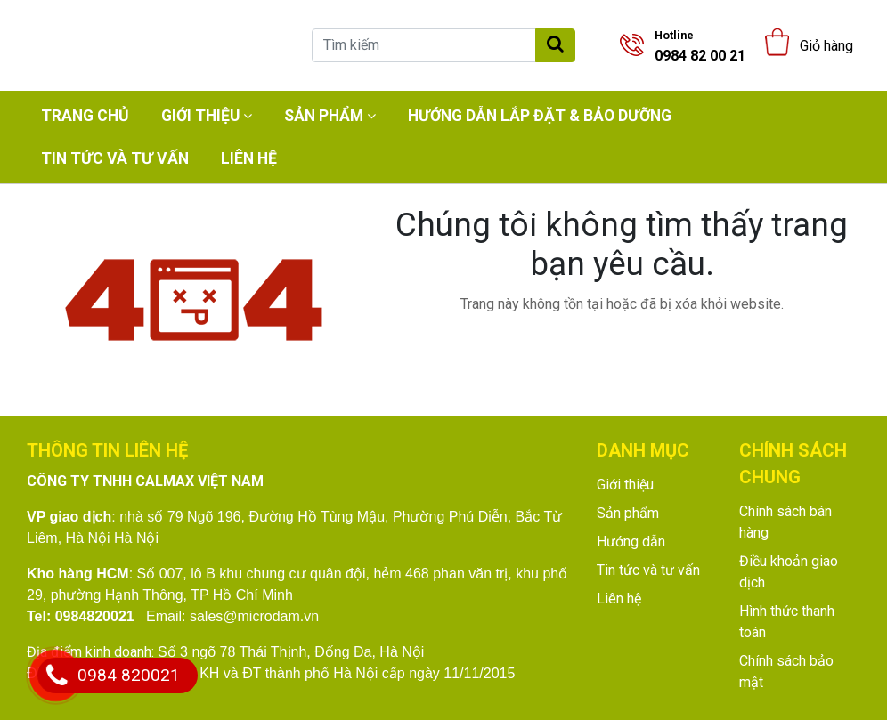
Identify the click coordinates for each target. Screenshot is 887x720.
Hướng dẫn (631, 541)
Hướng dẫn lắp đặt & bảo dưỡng (539, 116)
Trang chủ (85, 116)
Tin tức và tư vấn (115, 158)
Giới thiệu (200, 116)
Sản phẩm (323, 116)
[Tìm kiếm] (424, 45)
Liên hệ (249, 158)
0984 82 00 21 (700, 46)
